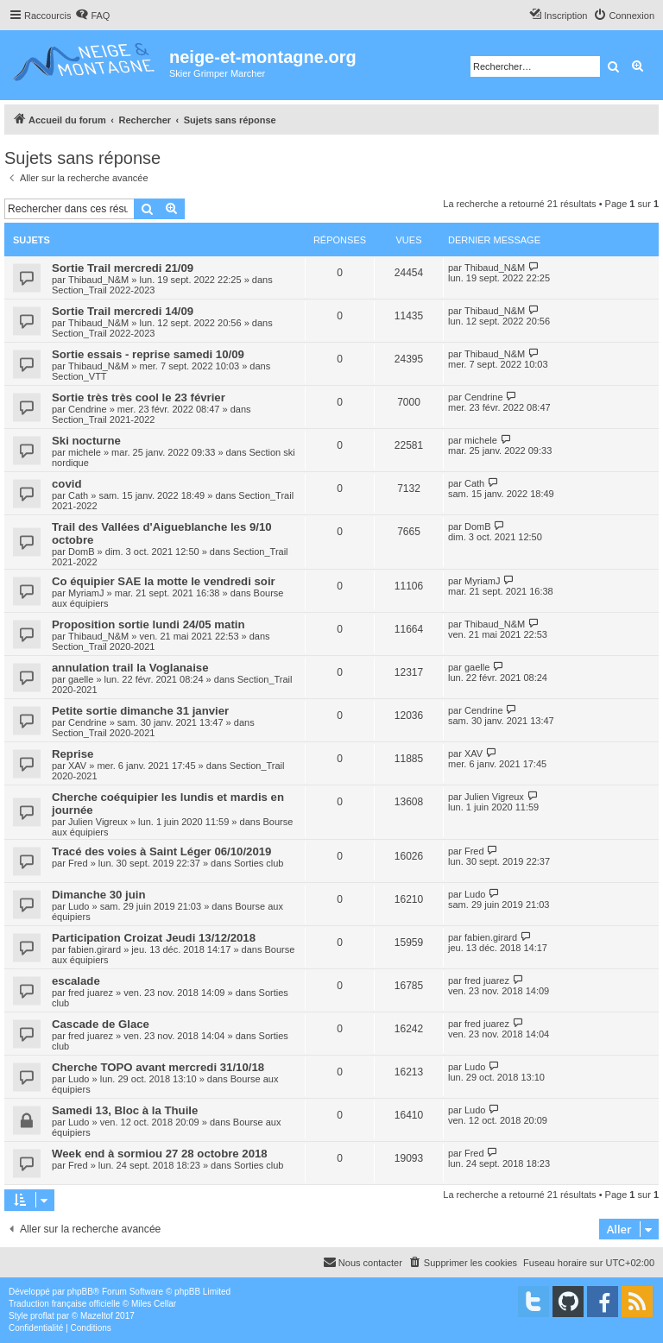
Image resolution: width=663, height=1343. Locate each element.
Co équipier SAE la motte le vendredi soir (163, 581)
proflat (42, 1316)
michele (84, 452)
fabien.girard (94, 949)
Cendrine (87, 409)
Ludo (78, 906)
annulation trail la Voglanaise (130, 667)
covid (66, 483)
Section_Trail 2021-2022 (103, 419)
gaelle (80, 679)
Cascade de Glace (100, 1024)
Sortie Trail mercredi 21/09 (122, 268)
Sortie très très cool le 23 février (138, 397)
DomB (81, 551)
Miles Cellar (153, 1303)
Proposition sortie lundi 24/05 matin (148, 624)
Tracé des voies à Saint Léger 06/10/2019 (161, 851)
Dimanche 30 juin (98, 894)
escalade (76, 980)
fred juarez (90, 992)
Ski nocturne (86, 440)
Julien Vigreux (98, 822)
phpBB (80, 1291)
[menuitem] (92, 15)
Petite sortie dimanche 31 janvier (140, 710)
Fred (78, 863)
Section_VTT (79, 376)
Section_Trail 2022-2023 (103, 290)
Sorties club (258, 863)
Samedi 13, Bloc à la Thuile (125, 1110)
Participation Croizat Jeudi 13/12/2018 (154, 937)
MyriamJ (86, 593)
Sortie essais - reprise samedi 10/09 (148, 354)
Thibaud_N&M (98, 279)
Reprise (72, 753)
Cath (78, 495)
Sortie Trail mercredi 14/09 (122, 311)
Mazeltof (96, 1316)
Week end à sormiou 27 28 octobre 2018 (160, 1153)
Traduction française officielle (64, 1303)
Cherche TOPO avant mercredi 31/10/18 (158, 1067)
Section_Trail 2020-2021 (103, 646)
